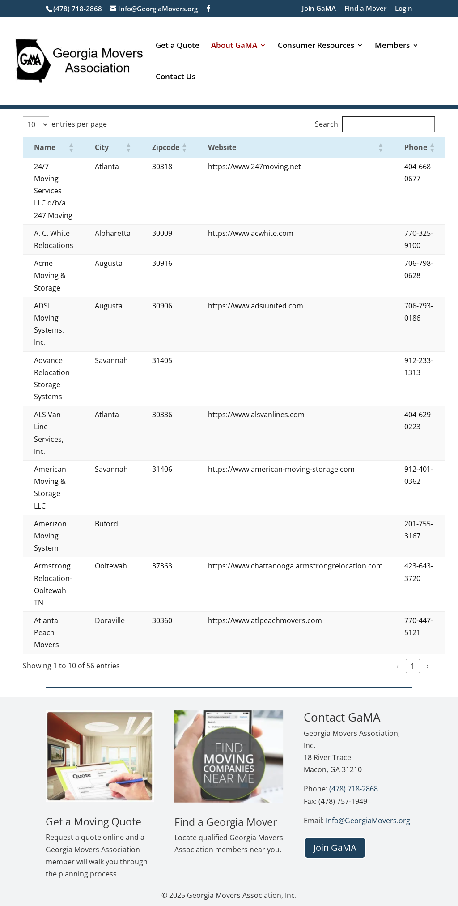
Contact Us (175, 77)
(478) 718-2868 (353, 789)
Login (403, 9)
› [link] (428, 666)
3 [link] (367, 666)
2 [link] (352, 666)
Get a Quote (177, 46)
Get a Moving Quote (93, 821)
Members (392, 46)
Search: (327, 124)
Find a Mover (365, 9)
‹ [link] (321, 666)
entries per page (79, 124)
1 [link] (337, 666)
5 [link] (397, 666)
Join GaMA (319, 9)
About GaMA (234, 46)
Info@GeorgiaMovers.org (368, 820)
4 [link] (382, 666)
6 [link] (413, 666)
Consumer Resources (316, 46)
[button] (70, 147)
